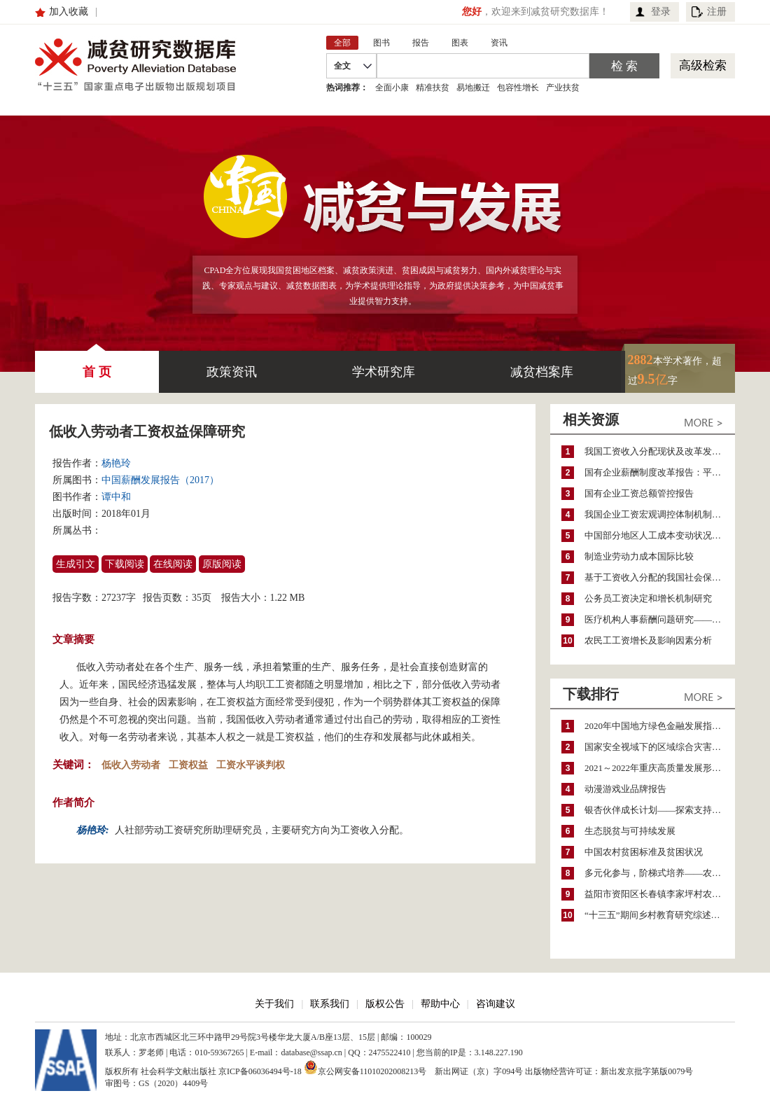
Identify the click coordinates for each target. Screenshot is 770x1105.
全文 (342, 66)
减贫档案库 (541, 372)
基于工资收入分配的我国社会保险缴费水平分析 (659, 577)
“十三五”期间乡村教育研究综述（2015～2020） (659, 915)
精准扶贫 (432, 87)
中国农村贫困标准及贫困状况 (643, 852)
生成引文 (75, 564)
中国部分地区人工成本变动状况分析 (657, 535)
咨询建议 (495, 1004)
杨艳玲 (116, 463)
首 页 (97, 365)
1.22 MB (287, 597)
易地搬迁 (473, 87)
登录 (661, 11)
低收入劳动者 (131, 765)
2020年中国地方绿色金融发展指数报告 (659, 726)
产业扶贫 (563, 87)
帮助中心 (440, 1004)
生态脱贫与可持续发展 (630, 831)
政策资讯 (231, 372)
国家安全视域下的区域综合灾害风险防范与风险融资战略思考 (659, 747)
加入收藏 (68, 11)
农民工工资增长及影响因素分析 (648, 640)
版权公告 (385, 1004)
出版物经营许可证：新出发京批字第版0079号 (609, 1071)
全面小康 (392, 87)
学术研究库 (383, 372)
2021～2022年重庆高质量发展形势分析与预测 (659, 768)
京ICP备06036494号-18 (260, 1071)
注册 (717, 11)
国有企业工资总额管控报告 (639, 493)
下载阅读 (124, 564)
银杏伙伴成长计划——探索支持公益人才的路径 (659, 810)
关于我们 (274, 1004)
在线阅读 (172, 564)
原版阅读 (221, 564)
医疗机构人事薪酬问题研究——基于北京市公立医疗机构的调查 (659, 619)
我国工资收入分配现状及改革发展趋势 (659, 451)
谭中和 (116, 497)
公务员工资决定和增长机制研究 (648, 598)
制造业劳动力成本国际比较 (639, 556)
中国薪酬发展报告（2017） (160, 480)
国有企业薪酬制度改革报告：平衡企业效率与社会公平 (659, 472)
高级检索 (703, 65)
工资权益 (188, 765)
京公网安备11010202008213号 (365, 1067)
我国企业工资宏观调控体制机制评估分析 (659, 514)
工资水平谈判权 (250, 765)
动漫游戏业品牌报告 (625, 789)
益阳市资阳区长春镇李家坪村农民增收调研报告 (659, 894)
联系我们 (329, 1004)
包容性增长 (518, 87)
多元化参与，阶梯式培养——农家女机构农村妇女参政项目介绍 (659, 873)
